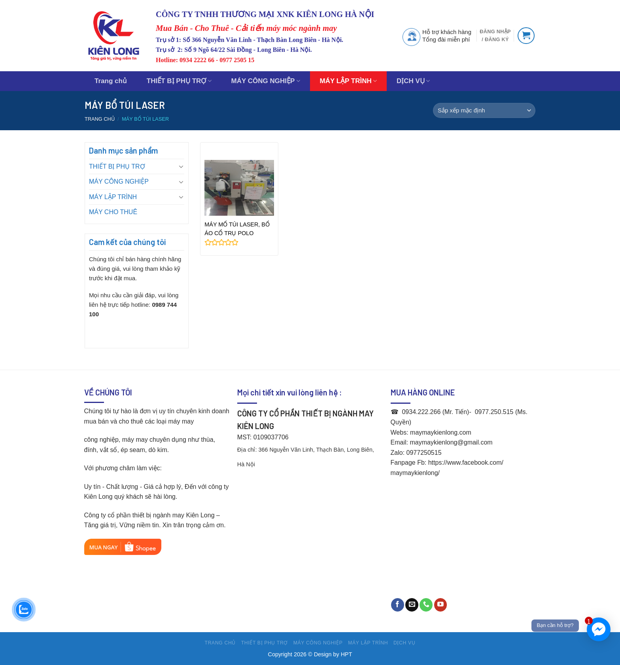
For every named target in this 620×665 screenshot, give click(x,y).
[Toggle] (181, 166)
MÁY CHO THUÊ (113, 212)
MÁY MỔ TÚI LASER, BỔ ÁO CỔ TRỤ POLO (237, 228)
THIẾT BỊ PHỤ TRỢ (179, 81)
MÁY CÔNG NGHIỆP (265, 81)
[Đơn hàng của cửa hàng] (484, 110)
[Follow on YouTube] (440, 605)
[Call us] (426, 605)
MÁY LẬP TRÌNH (348, 81)
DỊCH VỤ (413, 81)
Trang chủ (111, 81)
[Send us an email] (411, 605)
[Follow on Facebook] (397, 605)
